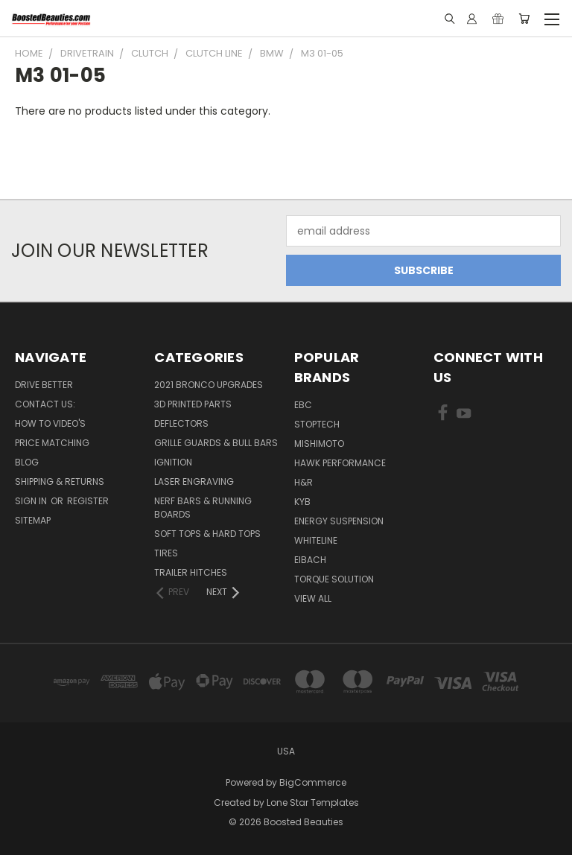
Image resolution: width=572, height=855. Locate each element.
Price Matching (52, 442)
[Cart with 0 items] (524, 18)
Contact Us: (45, 404)
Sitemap (33, 520)
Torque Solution (334, 579)
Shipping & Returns (59, 481)
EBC (303, 404)
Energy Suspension (339, 521)
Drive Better (44, 384)
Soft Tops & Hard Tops (207, 533)
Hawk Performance (340, 463)
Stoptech (317, 424)
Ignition (173, 462)
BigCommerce (312, 782)
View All (312, 598)
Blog (27, 462)
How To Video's (50, 423)
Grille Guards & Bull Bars (216, 442)
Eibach (310, 559)
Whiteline (315, 540)
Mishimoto (319, 443)
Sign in (32, 501)
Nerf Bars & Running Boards (203, 508)
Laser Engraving (194, 481)
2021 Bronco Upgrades (208, 384)
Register (88, 501)
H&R (303, 482)
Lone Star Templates (313, 802)
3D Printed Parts (193, 404)
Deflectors (181, 423)
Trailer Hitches (190, 572)
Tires (166, 553)
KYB (302, 501)
